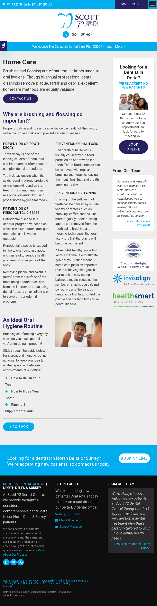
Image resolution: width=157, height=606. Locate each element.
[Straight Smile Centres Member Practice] (133, 255)
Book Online (131, 4)
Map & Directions (70, 520)
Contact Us (20, 99)
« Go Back (18, 427)
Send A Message (71, 526)
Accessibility (63, 583)
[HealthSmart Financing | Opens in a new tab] (133, 300)
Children (60, 580)
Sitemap (49, 583)
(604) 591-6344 (83, 34)
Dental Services (30, 580)
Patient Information (78, 580)
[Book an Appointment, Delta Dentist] (133, 100)
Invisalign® (47, 580)
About (15, 580)
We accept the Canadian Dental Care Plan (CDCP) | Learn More (77, 47)
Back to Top (9, 586)
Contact (27, 583)
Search (38, 583)
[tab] (26, 381)
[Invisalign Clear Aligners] (133, 279)
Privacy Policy (13, 583)
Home (6, 580)
